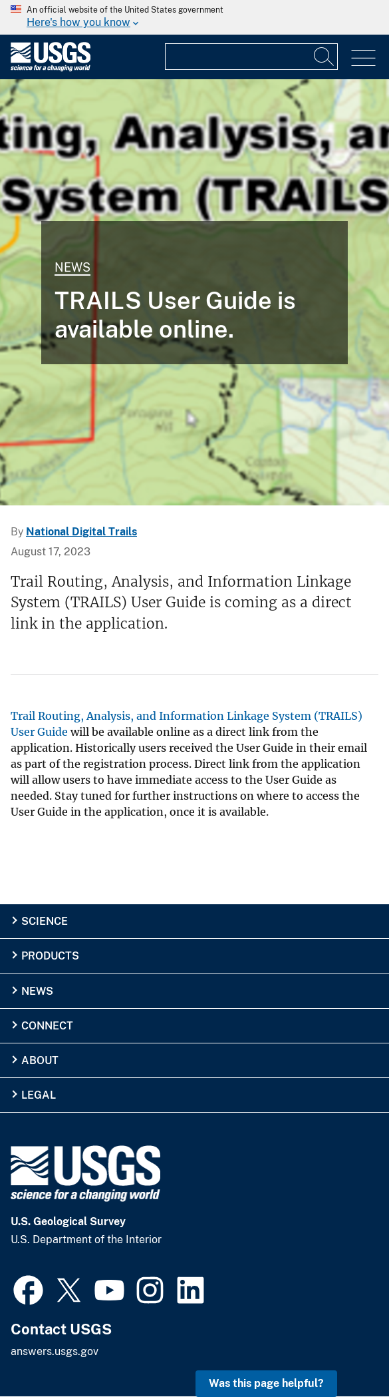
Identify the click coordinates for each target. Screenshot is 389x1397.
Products (50, 956)
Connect (47, 1025)
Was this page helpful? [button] (266, 1383)
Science (44, 921)
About (40, 1060)
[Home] (50, 68)
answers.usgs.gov (54, 1351)
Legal (38, 1095)
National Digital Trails (81, 531)
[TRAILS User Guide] (194, 292)
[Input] (251, 56)
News (72, 267)
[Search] (324, 56)
